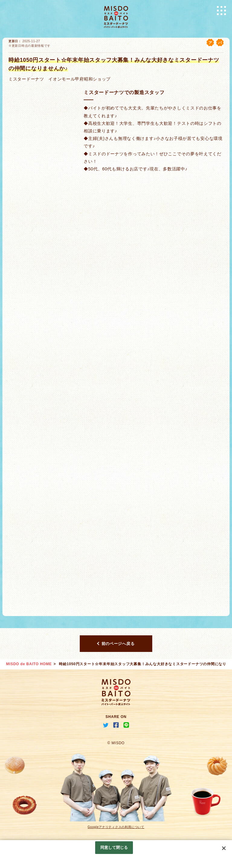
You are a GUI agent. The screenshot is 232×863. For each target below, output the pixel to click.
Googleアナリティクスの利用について (116, 827)
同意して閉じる (114, 847)
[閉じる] (223, 848)
